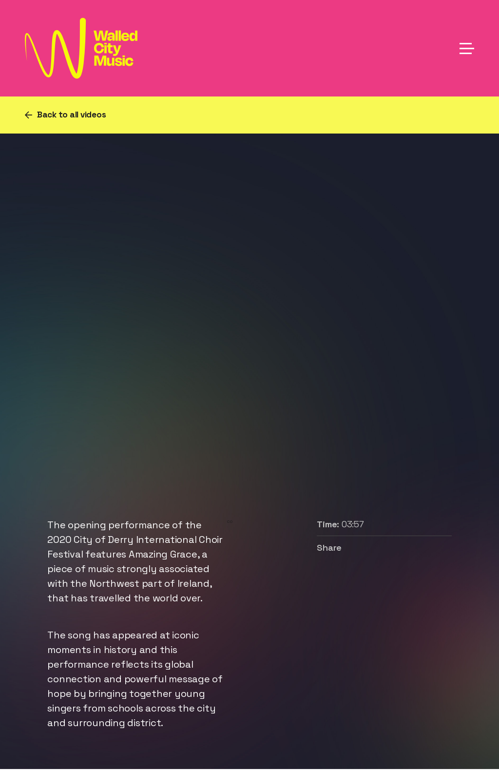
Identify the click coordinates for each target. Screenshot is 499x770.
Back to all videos (71, 114)
